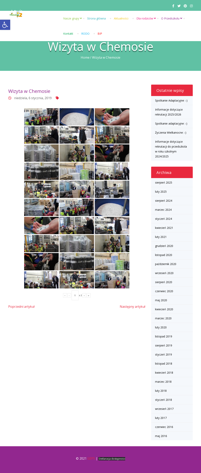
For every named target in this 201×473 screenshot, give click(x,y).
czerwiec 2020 (164, 291)
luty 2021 (161, 237)
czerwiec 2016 (164, 427)
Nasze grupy (71, 18)
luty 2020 (161, 327)
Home (85, 57)
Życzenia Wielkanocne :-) (170, 132)
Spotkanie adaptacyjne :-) (171, 123)
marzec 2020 (163, 318)
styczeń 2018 (163, 400)
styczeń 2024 (163, 219)
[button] (5, 25)
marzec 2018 (163, 381)
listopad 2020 (163, 255)
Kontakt (68, 33)
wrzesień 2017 (164, 409)
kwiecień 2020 (164, 309)
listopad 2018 (163, 363)
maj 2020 (161, 300)
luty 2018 (161, 391)
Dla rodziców (144, 18)
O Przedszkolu (170, 18)
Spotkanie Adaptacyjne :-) (171, 100)
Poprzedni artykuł (21, 306)
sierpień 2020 (163, 282)
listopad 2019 (163, 336)
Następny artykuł (132, 306)
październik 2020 (165, 264)
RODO (85, 33)
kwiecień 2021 (164, 228)
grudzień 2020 (164, 246)
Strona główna (96, 18)
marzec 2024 (163, 210)
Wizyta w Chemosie (29, 91)
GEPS (91, 458)
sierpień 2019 (163, 345)
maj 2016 (161, 436)
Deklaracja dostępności (112, 458)
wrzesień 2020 (164, 273)
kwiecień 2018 (164, 372)
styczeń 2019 (163, 354)
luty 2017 (161, 418)
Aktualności (121, 18)
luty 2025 (161, 191)
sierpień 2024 (163, 200)
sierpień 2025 (163, 182)
